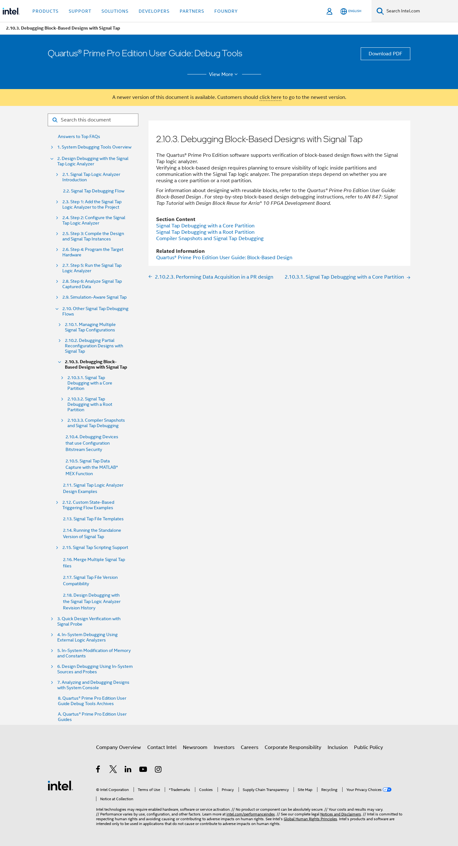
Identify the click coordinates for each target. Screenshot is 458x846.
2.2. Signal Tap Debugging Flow (93, 191)
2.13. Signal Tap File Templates (93, 519)
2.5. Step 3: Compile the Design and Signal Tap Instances (93, 236)
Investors (224, 747)
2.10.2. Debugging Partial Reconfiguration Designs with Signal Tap (94, 346)
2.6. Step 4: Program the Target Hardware (92, 252)
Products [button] (45, 11)
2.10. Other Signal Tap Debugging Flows (95, 311)
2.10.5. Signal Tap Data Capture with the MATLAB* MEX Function (92, 467)
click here (270, 97)
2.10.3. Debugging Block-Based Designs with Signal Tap (96, 364)
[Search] (380, 11)
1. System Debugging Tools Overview (94, 147)
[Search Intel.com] (421, 11)
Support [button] (80, 11)
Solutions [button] (114, 11)
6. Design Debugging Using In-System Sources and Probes (95, 669)
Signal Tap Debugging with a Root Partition (205, 232)
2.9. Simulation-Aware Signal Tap (94, 297)
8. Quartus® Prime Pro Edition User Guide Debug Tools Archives (92, 701)
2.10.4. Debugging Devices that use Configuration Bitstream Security (92, 443)
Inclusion (338, 747)
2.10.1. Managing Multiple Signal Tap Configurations (90, 327)
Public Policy (368, 747)
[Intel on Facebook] (98, 770)
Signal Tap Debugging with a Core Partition (205, 226)
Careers (249, 747)
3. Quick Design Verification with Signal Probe (89, 621)
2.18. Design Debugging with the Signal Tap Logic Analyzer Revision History (92, 601)
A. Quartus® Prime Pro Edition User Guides (92, 716)
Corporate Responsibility (293, 747)
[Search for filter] (93, 120)
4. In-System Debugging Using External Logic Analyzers (87, 637)
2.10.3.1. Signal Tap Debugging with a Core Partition (89, 383)
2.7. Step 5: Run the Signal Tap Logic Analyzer (91, 268)
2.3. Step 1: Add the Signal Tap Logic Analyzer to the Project (91, 204)
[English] (351, 11)
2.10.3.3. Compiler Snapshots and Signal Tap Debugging (96, 423)
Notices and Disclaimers (340, 814)
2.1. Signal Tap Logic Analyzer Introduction (91, 177)
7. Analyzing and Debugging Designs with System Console (93, 685)
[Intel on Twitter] (113, 770)
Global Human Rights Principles (310, 818)
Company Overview (118, 747)
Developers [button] (154, 11)
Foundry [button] (226, 11)
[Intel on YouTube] (144, 770)
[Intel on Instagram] (158, 770)
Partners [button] (192, 11)
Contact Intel (162, 747)
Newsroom (195, 747)
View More (224, 74)
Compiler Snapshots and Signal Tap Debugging (210, 238)
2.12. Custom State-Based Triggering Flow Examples (88, 505)
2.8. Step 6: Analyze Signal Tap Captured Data (92, 284)
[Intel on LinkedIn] (128, 770)
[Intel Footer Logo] (60, 785)
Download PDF (385, 54)
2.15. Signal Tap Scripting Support (95, 547)
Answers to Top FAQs (79, 136)
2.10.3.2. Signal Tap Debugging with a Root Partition (89, 404)
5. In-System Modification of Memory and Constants (94, 653)
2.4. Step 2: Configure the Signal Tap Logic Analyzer (93, 220)
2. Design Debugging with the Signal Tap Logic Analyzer (92, 161)
